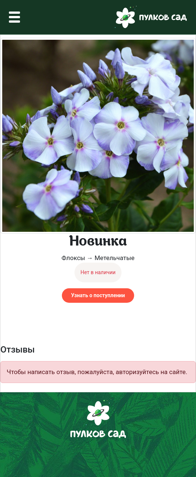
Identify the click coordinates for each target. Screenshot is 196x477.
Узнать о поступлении (98, 295)
